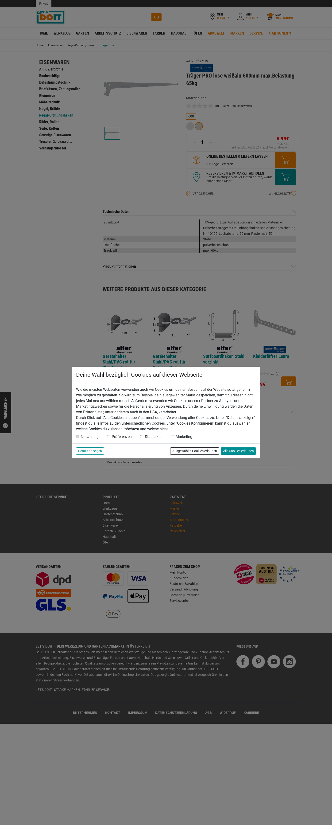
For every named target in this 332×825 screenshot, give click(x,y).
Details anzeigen (90, 451)
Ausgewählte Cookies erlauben (194, 451)
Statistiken (153, 436)
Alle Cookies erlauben (238, 451)
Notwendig (90, 436)
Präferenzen (122, 436)
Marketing (184, 436)
